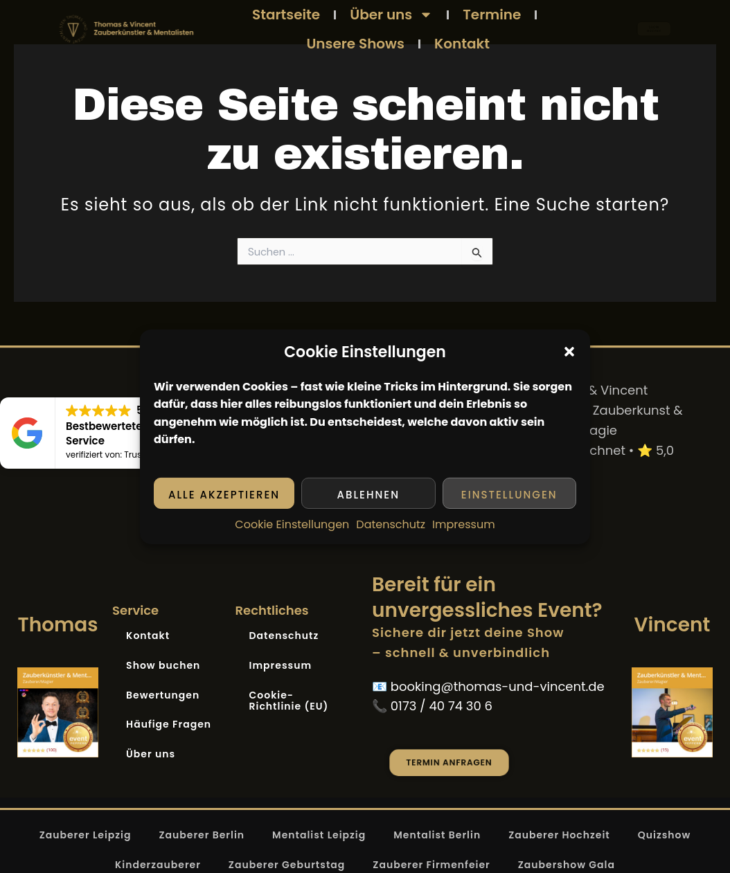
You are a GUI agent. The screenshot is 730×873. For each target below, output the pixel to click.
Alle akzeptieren (224, 494)
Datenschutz (390, 524)
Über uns (391, 14)
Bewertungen (162, 695)
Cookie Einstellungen (292, 524)
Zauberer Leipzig (85, 835)
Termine (492, 14)
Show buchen (163, 665)
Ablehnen (368, 494)
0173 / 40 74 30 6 (441, 705)
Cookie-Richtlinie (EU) (289, 701)
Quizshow (664, 835)
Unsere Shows (355, 43)
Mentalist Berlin (437, 835)
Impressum (463, 524)
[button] (569, 352)
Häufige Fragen (168, 724)
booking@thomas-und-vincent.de (498, 686)
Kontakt (462, 43)
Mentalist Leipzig (319, 835)
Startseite (286, 14)
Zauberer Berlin (201, 835)
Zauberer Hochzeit (559, 835)
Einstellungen (509, 494)
